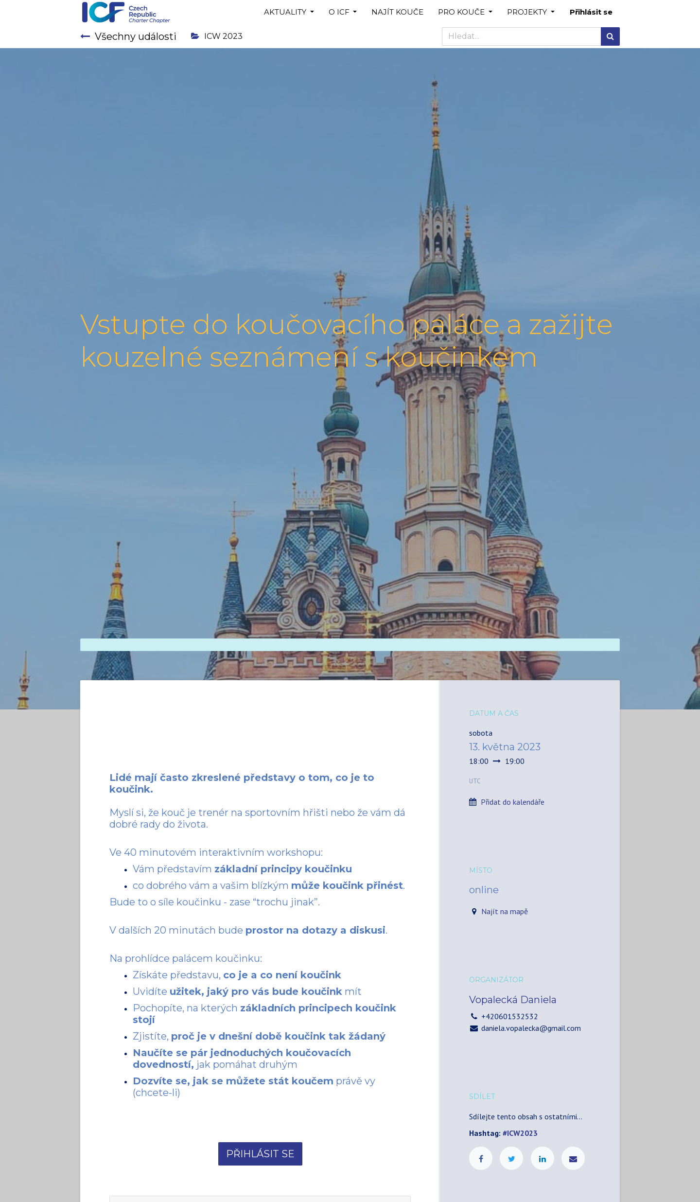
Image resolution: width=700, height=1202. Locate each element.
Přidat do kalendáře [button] (512, 802)
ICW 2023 (217, 36)
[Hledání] (610, 36)
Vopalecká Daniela (513, 1000)
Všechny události (128, 36)
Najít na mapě (504, 911)
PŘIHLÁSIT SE (260, 1154)
